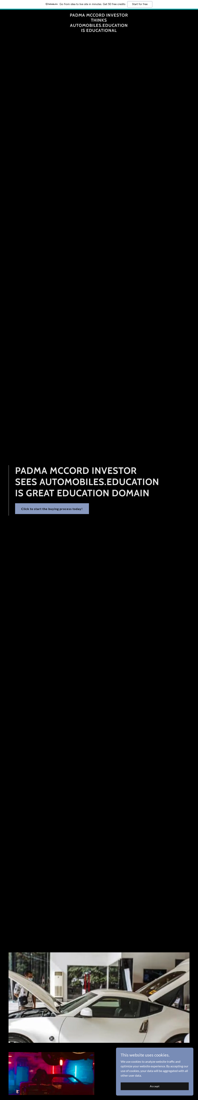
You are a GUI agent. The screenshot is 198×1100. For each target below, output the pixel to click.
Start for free (140, 4)
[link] (99, 30)
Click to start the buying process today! (52, 509)
